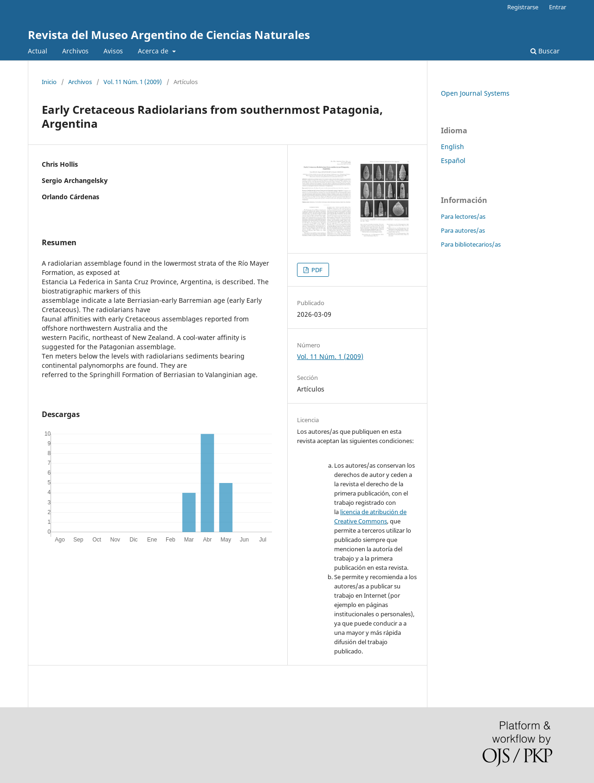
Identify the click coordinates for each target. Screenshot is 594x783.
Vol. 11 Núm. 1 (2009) (132, 82)
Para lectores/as (463, 216)
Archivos (75, 50)
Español (453, 160)
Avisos (113, 50)
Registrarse (522, 7)
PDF (316, 270)
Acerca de (154, 50)
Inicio (49, 82)
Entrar (557, 7)
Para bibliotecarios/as (471, 244)
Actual (37, 50)
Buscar (545, 50)
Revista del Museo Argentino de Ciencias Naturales (169, 34)
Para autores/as (463, 230)
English (452, 146)
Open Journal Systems (475, 93)
